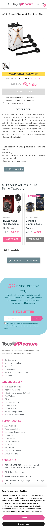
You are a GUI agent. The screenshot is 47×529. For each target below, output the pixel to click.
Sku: (5, 228)
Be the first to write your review (23, 260)
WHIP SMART (36, 79)
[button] (3, 39)
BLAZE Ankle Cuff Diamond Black (10, 222)
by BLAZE (6, 217)
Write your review (14, 169)
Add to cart (12, 239)
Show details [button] (23, 524)
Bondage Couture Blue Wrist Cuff (33, 222)
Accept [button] (23, 518)
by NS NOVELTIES (32, 217)
